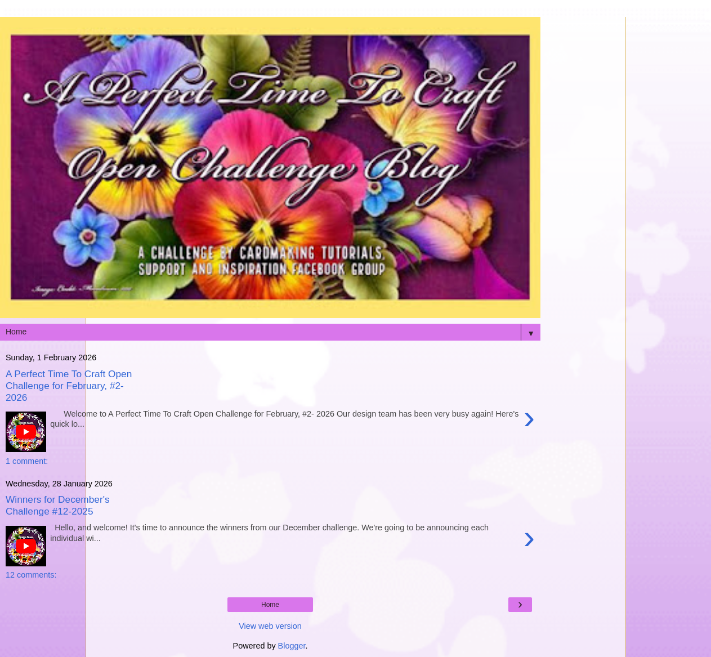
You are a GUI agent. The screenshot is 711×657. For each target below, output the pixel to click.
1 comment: (27, 461)
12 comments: (31, 574)
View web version (270, 626)
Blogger (292, 645)
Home (270, 605)
